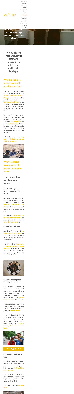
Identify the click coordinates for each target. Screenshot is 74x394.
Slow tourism (19, 380)
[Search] (69, 5)
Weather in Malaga (46, 380)
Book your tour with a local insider (37, 233)
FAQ (43, 381)
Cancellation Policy (46, 383)
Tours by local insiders (47, 377)
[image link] (8, 3)
